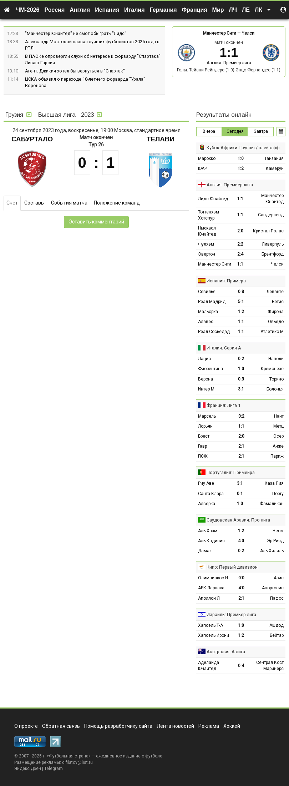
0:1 (240, 493)
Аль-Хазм (207, 530)
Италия (134, 10)
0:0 (241, 577)
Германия (163, 10)
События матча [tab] (69, 203)
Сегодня (235, 131)
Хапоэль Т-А (210, 625)
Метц (278, 426)
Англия (80, 10)
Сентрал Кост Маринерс (270, 665)
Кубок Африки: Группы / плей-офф (243, 147)
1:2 (241, 168)
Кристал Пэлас (268, 230)
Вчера (209, 131)
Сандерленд (271, 214)
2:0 (240, 230)
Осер (278, 436)
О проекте (26, 726)
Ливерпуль (273, 244)
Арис (279, 577)
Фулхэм (206, 244)
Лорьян (205, 426)
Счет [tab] (12, 203)
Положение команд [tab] (117, 203)
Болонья (275, 389)
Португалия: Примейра (231, 472)
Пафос (277, 598)
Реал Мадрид (211, 301)
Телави (160, 139)
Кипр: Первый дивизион (232, 567)
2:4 (240, 254)
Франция (194, 10)
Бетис (278, 301)
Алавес (205, 321)
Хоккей (231, 726)
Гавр (202, 446)
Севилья (207, 291)
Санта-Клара (211, 493)
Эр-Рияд (275, 540)
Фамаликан (272, 503)
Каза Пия (274, 483)
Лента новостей (175, 726)
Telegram (53, 768)
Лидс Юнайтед (213, 198)
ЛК (258, 10)
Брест (203, 436)
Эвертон (206, 254)
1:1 (240, 198)
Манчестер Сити (219, 33)
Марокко (207, 158)
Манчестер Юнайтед (272, 198)
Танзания (274, 158)
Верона (205, 379)
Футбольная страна (68, 756)
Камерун (275, 168)
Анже (278, 446)
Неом (278, 530)
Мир (218, 10)
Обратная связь (61, 726)
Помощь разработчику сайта (118, 726)
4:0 (241, 540)
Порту (278, 493)
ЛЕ (246, 10)
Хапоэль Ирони (213, 635)
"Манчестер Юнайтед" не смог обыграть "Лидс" (75, 33)
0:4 (241, 665)
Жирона (276, 311)
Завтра (261, 131)
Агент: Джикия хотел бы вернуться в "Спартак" (75, 71)
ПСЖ (203, 456)
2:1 (241, 446)
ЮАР (202, 168)
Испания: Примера (226, 280)
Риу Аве (206, 483)
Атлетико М (272, 331)
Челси (248, 33)
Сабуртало (32, 139)
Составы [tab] (34, 203)
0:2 (241, 358)
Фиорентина (210, 368)
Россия (55, 10)
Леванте (275, 291)
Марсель (207, 416)
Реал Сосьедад (214, 331)
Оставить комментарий (96, 222)
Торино (276, 379)
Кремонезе (272, 368)
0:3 (241, 291)
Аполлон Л (209, 598)
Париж (277, 456)
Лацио (204, 358)
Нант (279, 416)
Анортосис (273, 587)
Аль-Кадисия (211, 540)
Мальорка (208, 311)
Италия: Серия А (224, 348)
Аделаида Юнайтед (208, 665)
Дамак (205, 550)
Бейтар (277, 635)
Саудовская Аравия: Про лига (238, 520)
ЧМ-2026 (28, 10)
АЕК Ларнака (211, 587)
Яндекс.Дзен (27, 768)
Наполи (276, 358)
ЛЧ (233, 10)
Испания (107, 10)
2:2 (240, 244)
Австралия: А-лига (226, 651)
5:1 (241, 301)
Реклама (208, 726)
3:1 (241, 389)
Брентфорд (273, 254)
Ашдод (276, 625)
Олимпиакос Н (213, 577)
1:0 (241, 158)
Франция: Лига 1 (223, 405)
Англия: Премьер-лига (229, 62)
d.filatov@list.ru (77, 762)
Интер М (206, 389)
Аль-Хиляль (272, 550)
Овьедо (276, 321)
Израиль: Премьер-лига (231, 614)
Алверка (206, 503)
